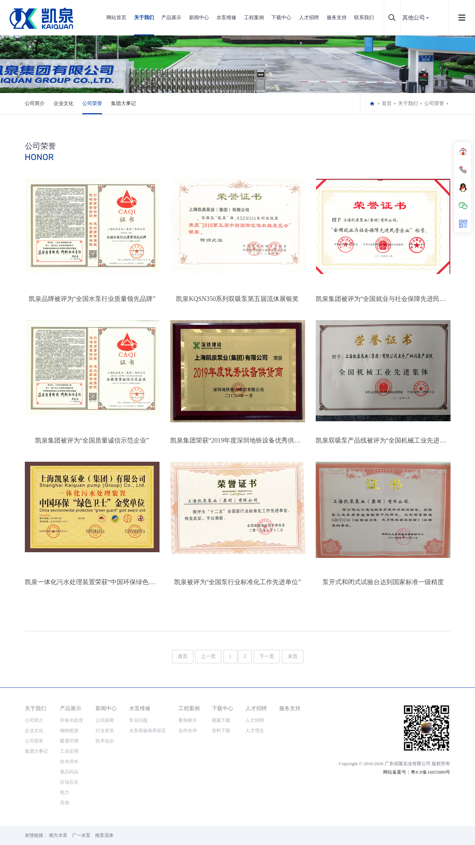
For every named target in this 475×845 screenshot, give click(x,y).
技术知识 (104, 741)
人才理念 (254, 730)
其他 (64, 802)
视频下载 (221, 720)
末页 (293, 656)
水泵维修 (226, 17)
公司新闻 (104, 720)
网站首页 (116, 17)
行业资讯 (104, 730)
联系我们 (364, 17)
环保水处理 (71, 720)
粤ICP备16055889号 (430, 772)
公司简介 (35, 103)
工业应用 (69, 751)
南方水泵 (58, 835)
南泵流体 (104, 835)
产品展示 (171, 17)
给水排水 (69, 761)
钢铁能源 (69, 730)
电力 (64, 792)
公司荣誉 (92, 103)
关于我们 (144, 17)
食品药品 (69, 771)
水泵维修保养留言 (147, 730)
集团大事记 (123, 103)
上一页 (208, 656)
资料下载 (221, 730)
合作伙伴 (187, 730)
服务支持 (337, 17)
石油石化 (69, 782)
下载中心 (281, 17)
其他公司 (413, 18)
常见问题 (138, 720)
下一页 (266, 656)
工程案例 (254, 17)
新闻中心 (199, 17)
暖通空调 (69, 741)
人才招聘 (309, 17)
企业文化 (63, 103)
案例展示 (187, 720)
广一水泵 (81, 835)
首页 (387, 103)
